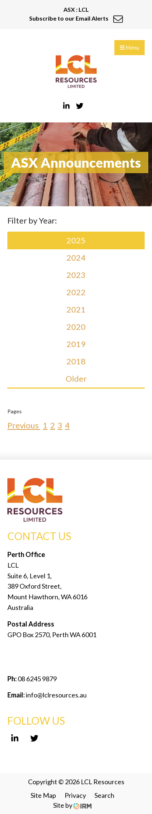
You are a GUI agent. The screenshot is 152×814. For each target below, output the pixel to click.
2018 (76, 361)
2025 (76, 240)
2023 (76, 275)
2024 (76, 258)
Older (76, 378)
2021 (76, 309)
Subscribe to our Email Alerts (76, 18)
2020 (76, 327)
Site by (72, 805)
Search (104, 795)
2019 (76, 344)
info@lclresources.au (56, 695)
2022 (76, 292)
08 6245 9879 (37, 679)
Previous (23, 425)
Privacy (75, 795)
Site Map (43, 795)
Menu (129, 47)
